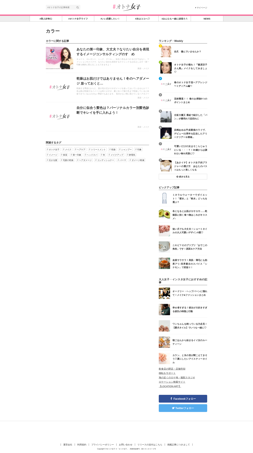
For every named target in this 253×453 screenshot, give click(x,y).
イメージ (53, 155)
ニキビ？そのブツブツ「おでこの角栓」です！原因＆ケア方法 (189, 247)
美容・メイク (143, 68)
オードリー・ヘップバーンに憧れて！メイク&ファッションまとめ (189, 293)
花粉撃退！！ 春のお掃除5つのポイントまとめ (190, 100)
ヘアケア (81, 149)
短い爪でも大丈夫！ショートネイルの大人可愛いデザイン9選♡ (189, 231)
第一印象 (77, 155)
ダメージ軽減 (138, 160)
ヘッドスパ (92, 155)
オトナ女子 (54, 149)
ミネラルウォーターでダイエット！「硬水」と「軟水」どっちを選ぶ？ (189, 198)
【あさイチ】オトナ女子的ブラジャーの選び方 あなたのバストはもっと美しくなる (190, 166)
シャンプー (126, 149)
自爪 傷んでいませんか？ (187, 51)
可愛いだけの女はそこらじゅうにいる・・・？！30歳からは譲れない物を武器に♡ (190, 149)
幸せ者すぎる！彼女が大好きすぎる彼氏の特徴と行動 (189, 309)
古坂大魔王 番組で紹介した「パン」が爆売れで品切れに (190, 117)
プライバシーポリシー (102, 444)
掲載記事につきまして (178, 444)
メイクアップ (117, 155)
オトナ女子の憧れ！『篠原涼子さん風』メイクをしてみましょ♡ (190, 68)
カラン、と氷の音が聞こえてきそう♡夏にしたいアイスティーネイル (189, 358)
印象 (139, 149)
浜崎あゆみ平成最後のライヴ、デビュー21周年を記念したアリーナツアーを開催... (190, 133)
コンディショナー (105, 160)
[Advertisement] (126, 431)
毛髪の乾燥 (68, 160)
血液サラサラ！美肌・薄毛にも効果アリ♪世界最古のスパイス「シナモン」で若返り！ (189, 263)
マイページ (201, 7)
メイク (68, 149)
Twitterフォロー (184, 408)
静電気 (132, 155)
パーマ (123, 160)
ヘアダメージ (85, 160)
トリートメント (98, 149)
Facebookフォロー (184, 398)
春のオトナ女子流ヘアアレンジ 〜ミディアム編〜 (190, 84)
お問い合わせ (125, 444)
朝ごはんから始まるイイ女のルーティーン (189, 342)
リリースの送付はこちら (149, 444)
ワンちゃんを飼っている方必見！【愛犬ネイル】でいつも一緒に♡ (189, 326)
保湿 (65, 155)
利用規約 (81, 444)
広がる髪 (53, 160)
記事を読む (97, 58)
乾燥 (113, 149)
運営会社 (67, 444)
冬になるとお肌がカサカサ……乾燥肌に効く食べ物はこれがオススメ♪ (189, 214)
